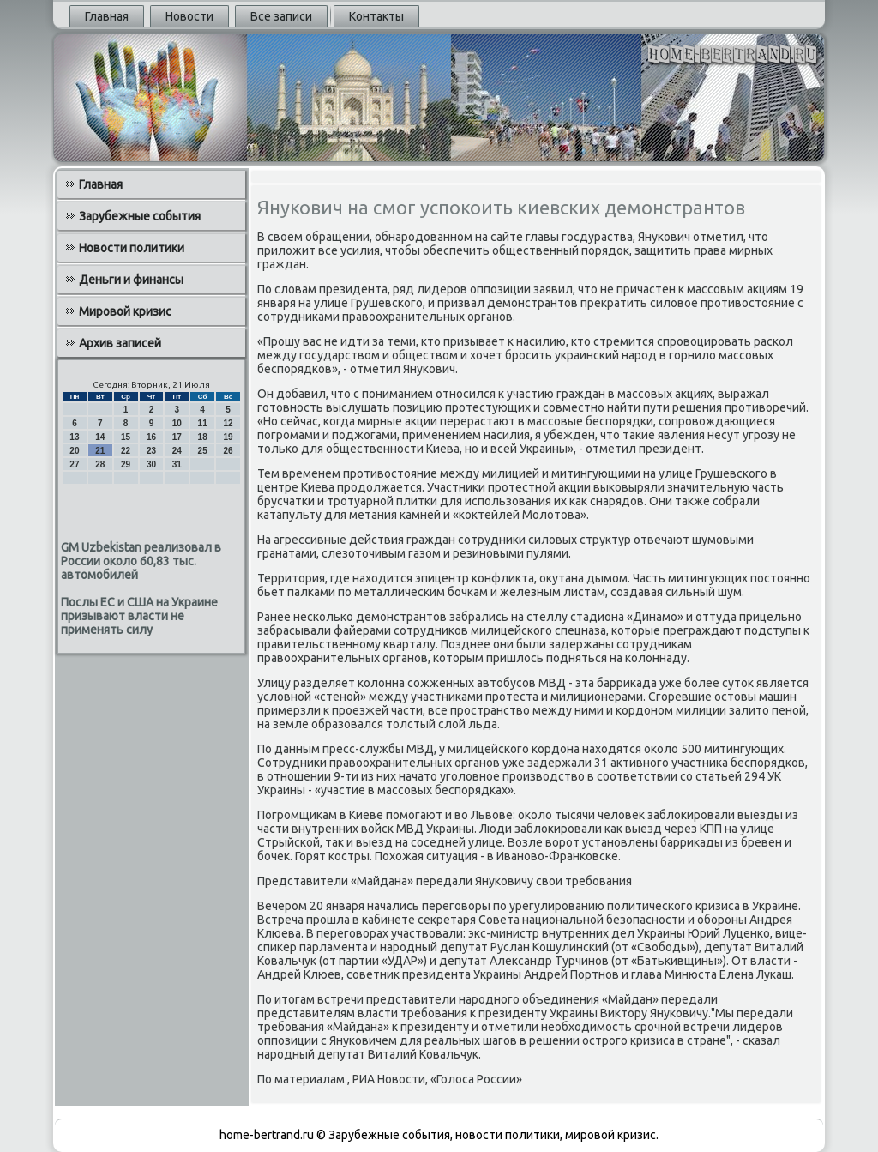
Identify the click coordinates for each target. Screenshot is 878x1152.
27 (74, 464)
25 (202, 450)
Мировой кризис (125, 311)
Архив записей (120, 343)
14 (100, 437)
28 (100, 464)
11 (202, 423)
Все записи (281, 16)
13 (74, 437)
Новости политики (131, 248)
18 (202, 437)
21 (100, 450)
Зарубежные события (140, 216)
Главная (107, 16)
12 (227, 423)
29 (125, 464)
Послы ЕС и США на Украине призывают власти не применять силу (139, 615)
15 (125, 437)
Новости (189, 16)
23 (151, 450)
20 (74, 450)
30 (151, 464)
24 (177, 450)
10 (177, 423)
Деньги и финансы (131, 279)
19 (227, 437)
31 (177, 464)
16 (151, 437)
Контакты (376, 16)
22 (125, 450)
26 (227, 450)
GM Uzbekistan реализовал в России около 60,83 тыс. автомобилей (141, 561)
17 (177, 437)
